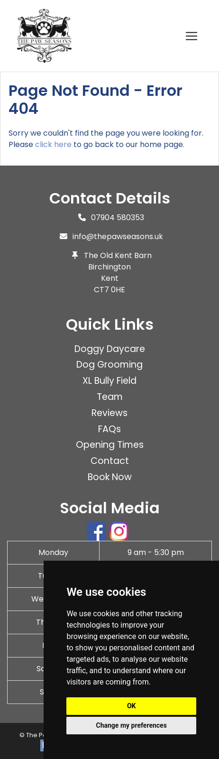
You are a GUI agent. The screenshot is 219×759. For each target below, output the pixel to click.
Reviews (109, 413)
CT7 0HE (109, 289)
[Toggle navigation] (191, 36)
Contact (110, 460)
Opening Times (110, 444)
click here (53, 144)
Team (110, 396)
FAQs (109, 429)
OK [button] (131, 706)
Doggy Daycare (109, 348)
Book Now (110, 477)
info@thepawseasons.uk (118, 236)
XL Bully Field (109, 380)
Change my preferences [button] (131, 725)
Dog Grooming (109, 364)
